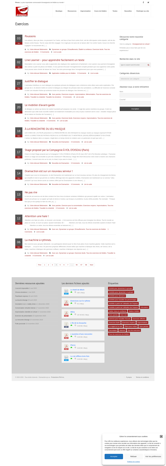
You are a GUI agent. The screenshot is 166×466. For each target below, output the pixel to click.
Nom (121, 92)
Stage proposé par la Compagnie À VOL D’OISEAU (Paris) (57, 150)
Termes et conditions (142, 377)
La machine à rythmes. (38, 240)
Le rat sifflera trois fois (80, 356)
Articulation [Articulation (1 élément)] (144, 307)
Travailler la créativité (37, 97)
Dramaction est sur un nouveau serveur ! (49, 171)
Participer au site (142, 11)
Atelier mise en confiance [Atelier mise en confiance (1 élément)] (117, 311)
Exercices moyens (68, 94)
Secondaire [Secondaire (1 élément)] (113, 330)
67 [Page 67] (81, 265)
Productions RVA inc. (58, 377)
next (91, 265)
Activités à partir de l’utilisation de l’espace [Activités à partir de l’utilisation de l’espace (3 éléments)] (123, 307)
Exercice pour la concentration (72, 205)
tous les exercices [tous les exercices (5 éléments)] (134, 330)
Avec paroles (56, 94)
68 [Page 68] (86, 265)
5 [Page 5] (60, 265)
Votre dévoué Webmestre (38, 49)
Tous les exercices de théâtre (96, 229)
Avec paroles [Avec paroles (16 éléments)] (113, 315)
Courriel (122, 100)
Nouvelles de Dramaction (60, 142)
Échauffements (73, 49)
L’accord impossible (22, 288)
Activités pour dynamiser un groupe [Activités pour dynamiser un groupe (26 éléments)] (121, 292)
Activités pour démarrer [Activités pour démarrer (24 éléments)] (117, 296)
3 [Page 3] (52, 265)
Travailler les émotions (53, 97)
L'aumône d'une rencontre (81, 334)
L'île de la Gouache (78, 323)
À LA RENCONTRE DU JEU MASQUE (45, 129)
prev (39, 265)
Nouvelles (128, 11)
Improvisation (85, 11)
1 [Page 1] (44, 265)
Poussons (30, 36)
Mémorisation (90, 94)
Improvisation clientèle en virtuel (26, 312)
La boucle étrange (21, 300)
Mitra (73, 312)
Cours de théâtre (100, 11)
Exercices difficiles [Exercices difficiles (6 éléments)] (139, 319)
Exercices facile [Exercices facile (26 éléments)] (114, 322)
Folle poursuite (20, 324)
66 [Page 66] (76, 265)
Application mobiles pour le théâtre (64, 73)
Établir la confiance (85, 49)
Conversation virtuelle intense (25, 308)
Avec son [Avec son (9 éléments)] (123, 315)
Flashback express (21, 296)
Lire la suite (57, 52)
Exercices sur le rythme (80, 301)
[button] (161, 436)
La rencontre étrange (22, 320)
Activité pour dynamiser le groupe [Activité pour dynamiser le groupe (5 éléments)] (120, 288)
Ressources (72, 11)
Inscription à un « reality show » (26, 304)
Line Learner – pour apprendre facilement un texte (54, 60)
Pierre (73, 345)
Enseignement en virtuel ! (141, 44)
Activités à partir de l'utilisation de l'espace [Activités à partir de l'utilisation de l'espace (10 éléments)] (123, 303)
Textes (115, 11)
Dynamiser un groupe (59, 49)
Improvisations (80, 94)
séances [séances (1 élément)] (122, 330)
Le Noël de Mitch (77, 290)
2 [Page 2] (48, 265)
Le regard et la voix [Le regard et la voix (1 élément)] (115, 326)
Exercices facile (98, 49)
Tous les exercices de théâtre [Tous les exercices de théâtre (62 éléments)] (119, 334)
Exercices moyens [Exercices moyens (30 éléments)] (128, 322)
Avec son (55, 229)
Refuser (133, 456)
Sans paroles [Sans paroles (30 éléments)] (143, 326)
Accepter (113, 456)
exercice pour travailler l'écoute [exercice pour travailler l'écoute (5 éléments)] (119, 319)
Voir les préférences (153, 456)
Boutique (59, 11)
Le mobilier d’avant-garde (40, 105)
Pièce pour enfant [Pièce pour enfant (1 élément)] (131, 326)
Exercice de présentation (23, 316)
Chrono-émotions (21, 292)
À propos (129, 377)
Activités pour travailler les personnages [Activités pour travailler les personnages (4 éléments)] (122, 300)
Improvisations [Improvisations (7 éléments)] (142, 322)
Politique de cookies (133, 462)
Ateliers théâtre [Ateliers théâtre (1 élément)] (134, 311)
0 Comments (44, 52)
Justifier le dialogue (36, 81)
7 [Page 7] (67, 265)
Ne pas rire (31, 192)
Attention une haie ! (37, 216)
